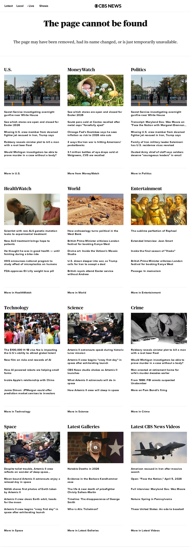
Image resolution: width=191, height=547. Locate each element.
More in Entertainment (146, 292)
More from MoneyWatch (83, 173)
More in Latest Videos (145, 530)
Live (31, 6)
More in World (77, 292)
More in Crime (140, 411)
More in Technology (17, 411)
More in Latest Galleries (83, 530)
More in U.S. (12, 173)
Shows (43, 5)
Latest (8, 5)
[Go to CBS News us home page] (108, 6)
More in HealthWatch (18, 292)
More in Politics (141, 173)
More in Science (78, 411)
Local (20, 5)
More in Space (13, 530)
